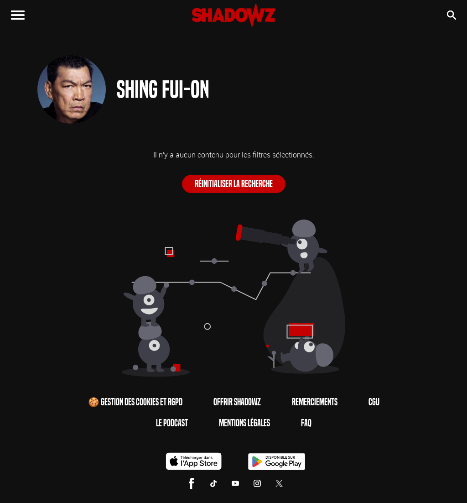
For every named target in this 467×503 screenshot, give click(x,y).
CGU (373, 402)
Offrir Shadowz (237, 402)
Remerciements (314, 402)
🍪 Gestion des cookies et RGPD (135, 402)
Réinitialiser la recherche (234, 183)
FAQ (306, 423)
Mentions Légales (244, 423)
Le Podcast (172, 423)
